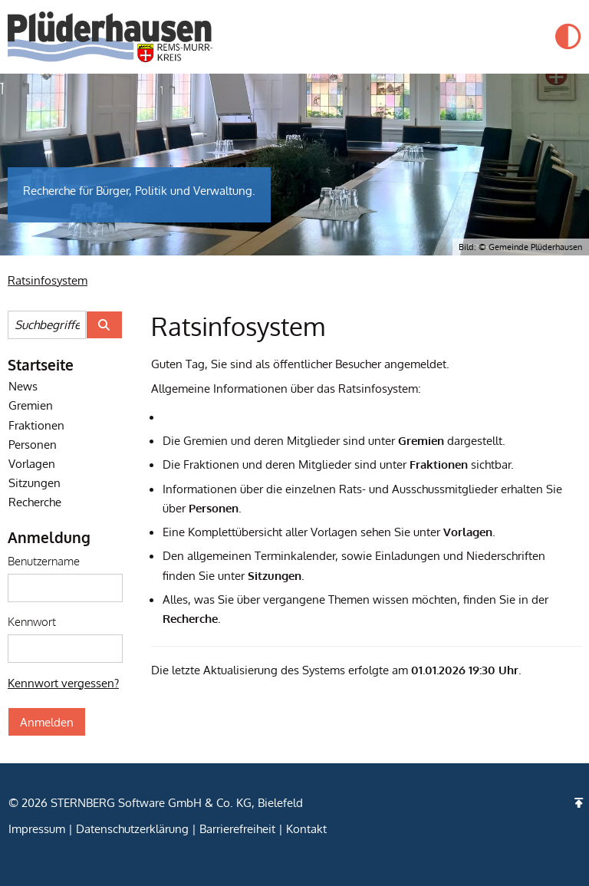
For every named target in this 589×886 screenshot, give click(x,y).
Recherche (34, 501)
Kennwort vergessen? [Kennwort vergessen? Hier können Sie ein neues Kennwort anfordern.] (63, 682)
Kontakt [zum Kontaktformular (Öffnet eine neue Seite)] (306, 828)
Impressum (36, 828)
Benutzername (44, 560)
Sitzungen (34, 482)
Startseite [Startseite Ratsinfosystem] (41, 364)
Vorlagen (31, 463)
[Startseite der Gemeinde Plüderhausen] (110, 37)
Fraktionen (36, 425)
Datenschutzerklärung (132, 828)
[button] (568, 37)
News (23, 386)
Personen (32, 444)
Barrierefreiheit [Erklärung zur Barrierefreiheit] (237, 828)
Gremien (30, 405)
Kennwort (32, 621)
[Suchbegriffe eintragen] (47, 325)
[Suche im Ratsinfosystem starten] (104, 325)
